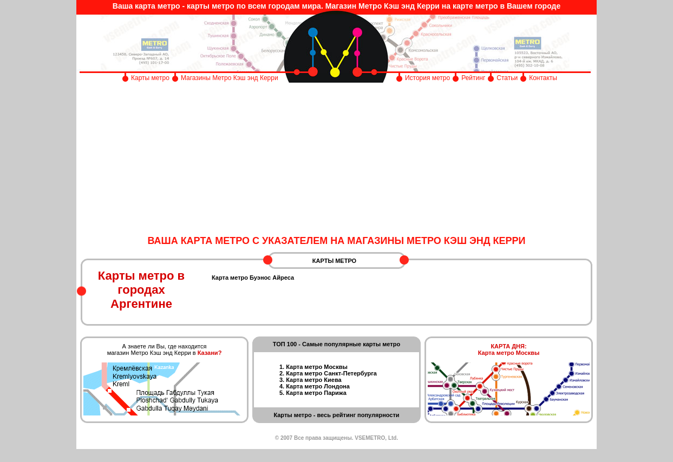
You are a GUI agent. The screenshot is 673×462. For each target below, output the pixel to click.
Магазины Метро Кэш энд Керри (230, 78)
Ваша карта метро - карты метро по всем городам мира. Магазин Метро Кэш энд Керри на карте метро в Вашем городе (336, 6)
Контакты (543, 78)
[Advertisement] (336, 159)
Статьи (507, 78)
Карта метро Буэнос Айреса (253, 277)
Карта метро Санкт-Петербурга (331, 373)
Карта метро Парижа (316, 393)
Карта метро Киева (313, 380)
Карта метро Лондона (318, 386)
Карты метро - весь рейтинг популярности (336, 415)
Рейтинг (473, 78)
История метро (427, 78)
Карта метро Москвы (317, 367)
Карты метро (150, 78)
